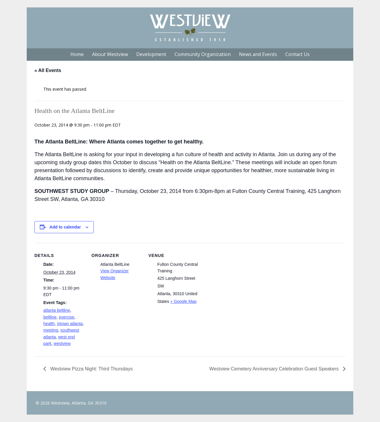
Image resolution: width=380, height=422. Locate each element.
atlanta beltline (56, 310)
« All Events (47, 70)
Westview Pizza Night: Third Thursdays (91, 368)
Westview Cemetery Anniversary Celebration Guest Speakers (274, 368)
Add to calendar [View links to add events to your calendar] (65, 227)
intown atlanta (70, 323)
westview (62, 343)
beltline (49, 317)
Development (151, 54)
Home (77, 54)
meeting (50, 330)
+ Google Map (183, 301)
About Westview (110, 54)
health (49, 323)
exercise (66, 317)
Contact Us (297, 54)
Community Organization (203, 54)
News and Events (258, 54)
